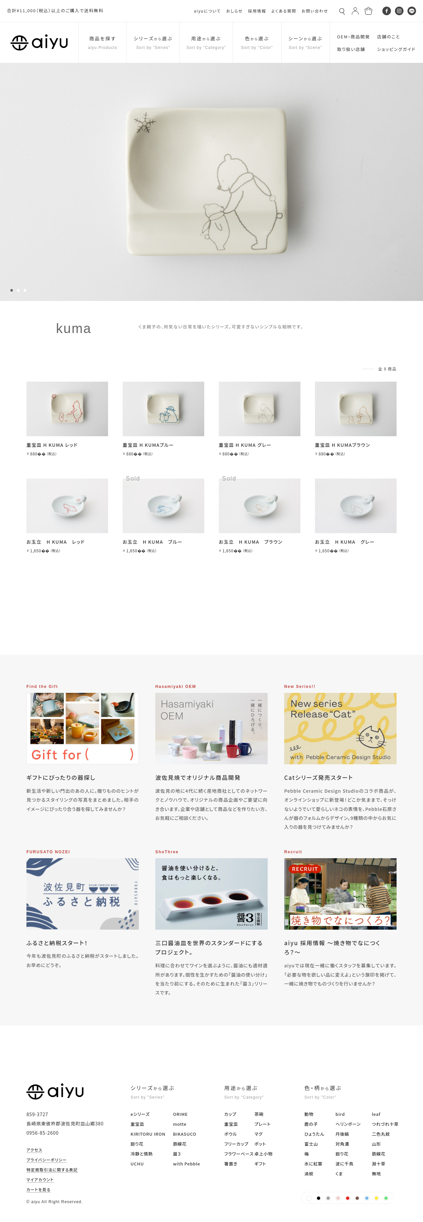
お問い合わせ (314, 11)
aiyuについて (207, 11)
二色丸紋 (381, 1134)
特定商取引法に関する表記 (52, 1170)
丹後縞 (342, 1134)
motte (179, 1124)
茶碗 (259, 1114)
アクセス (34, 1150)
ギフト (260, 1163)
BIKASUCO (184, 1134)
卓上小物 (263, 1154)
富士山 (311, 1144)
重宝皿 (137, 1124)
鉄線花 (179, 1144)
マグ (258, 1134)
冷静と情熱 (142, 1154)
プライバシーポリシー (46, 1160)
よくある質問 (283, 11)
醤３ (177, 1154)
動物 (309, 1114)
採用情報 (257, 11)
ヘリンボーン (348, 1124)
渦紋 (309, 1173)
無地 (376, 1173)
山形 (376, 1144)
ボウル (230, 1134)
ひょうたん (314, 1134)
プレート (262, 1124)
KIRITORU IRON (148, 1134)
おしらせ (234, 11)
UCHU (137, 1163)
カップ (230, 1114)
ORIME (180, 1114)
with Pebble (186, 1163)
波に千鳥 (344, 1163)
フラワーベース (239, 1154)
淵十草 (378, 1163)
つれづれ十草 (385, 1124)
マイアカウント (40, 1180)
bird (340, 1114)
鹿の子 (311, 1124)
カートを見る (38, 1190)
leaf (376, 1114)
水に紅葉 (313, 1163)
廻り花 (137, 1144)
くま (339, 1173)
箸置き (231, 1163)
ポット (260, 1144)
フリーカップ (236, 1144)
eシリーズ (140, 1114)
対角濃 (342, 1144)
